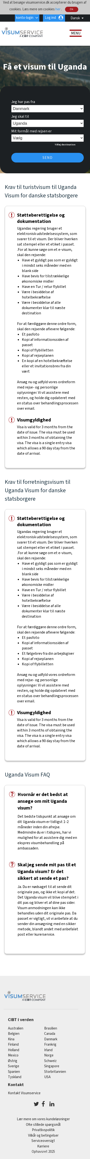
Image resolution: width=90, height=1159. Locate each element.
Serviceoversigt (43, 1140)
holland (13, 1050)
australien (15, 1028)
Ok (71, 9)
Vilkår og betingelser (43, 1135)
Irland (48, 1050)
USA (47, 1077)
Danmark (50, 1039)
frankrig (50, 1044)
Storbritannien (55, 1071)
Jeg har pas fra (23, 101)
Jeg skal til (20, 116)
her (58, 9)
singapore (51, 1066)
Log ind (50, 17)
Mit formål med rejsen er (31, 131)
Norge (49, 1055)
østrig (12, 1060)
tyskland (14, 1077)
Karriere (43, 1146)
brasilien (50, 1028)
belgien (13, 1033)
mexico (13, 1055)
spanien (14, 1071)
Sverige (13, 1066)
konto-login (24, 17)
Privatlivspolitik (43, 1130)
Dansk (75, 18)
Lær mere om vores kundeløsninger (43, 1119)
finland (13, 1044)
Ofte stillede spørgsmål (43, 1124)
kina (11, 1039)
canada (49, 1033)
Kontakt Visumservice (24, 1093)
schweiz (50, 1060)
